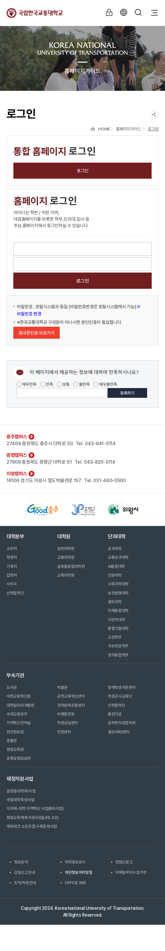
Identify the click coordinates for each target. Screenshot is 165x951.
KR (123, 12)
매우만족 (26, 384)
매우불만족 (105, 384)
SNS (154, 114)
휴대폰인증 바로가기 (37, 332)
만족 (46, 384)
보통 (63, 384)
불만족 (81, 384)
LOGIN (108, 12)
